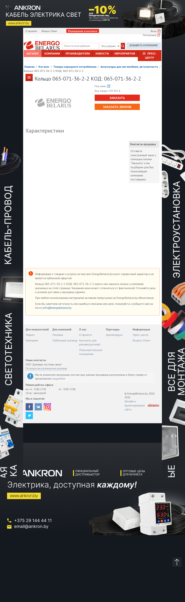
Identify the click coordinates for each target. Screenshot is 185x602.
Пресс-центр (151, 55)
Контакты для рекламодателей (89, 342)
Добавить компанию (144, 45)
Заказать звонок (117, 107)
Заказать (117, 98)
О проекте (31, 31)
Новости (102, 53)
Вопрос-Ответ (49, 31)
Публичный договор (65, 340)
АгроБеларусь (114, 335)
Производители (78, 53)
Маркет (30, 335)
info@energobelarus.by (57, 307)
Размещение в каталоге (82, 31)
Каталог (33, 53)
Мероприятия (125, 53)
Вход (153, 31)
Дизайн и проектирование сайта (134, 405)
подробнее (58, 378)
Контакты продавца (143, 144)
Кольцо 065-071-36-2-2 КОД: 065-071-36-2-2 (53, 71)
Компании (52, 53)
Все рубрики (110, 46)
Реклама (57, 335)
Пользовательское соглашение (90, 352)
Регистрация (149, 35)
